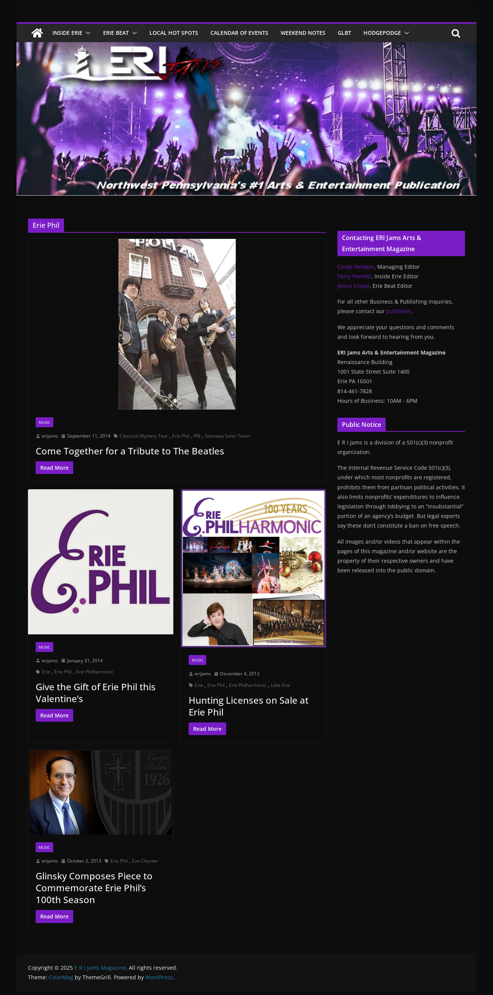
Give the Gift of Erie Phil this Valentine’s (96, 692)
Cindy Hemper (355, 266)
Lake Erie (280, 685)
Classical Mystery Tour (144, 436)
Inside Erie (67, 32)
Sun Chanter (145, 861)
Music (44, 422)
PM (197, 436)
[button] (86, 33)
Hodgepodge (382, 32)
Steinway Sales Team (227, 436)
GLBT (344, 32)
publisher (398, 311)
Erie (46, 671)
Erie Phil (180, 436)
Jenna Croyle (353, 285)
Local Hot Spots (174, 32)
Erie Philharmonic (94, 671)
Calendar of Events (239, 32)
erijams (50, 436)
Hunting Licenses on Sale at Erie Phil (249, 706)
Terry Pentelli (354, 276)
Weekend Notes (303, 32)
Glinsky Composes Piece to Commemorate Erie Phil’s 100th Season (94, 887)
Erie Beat (116, 32)
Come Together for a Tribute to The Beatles (130, 450)
